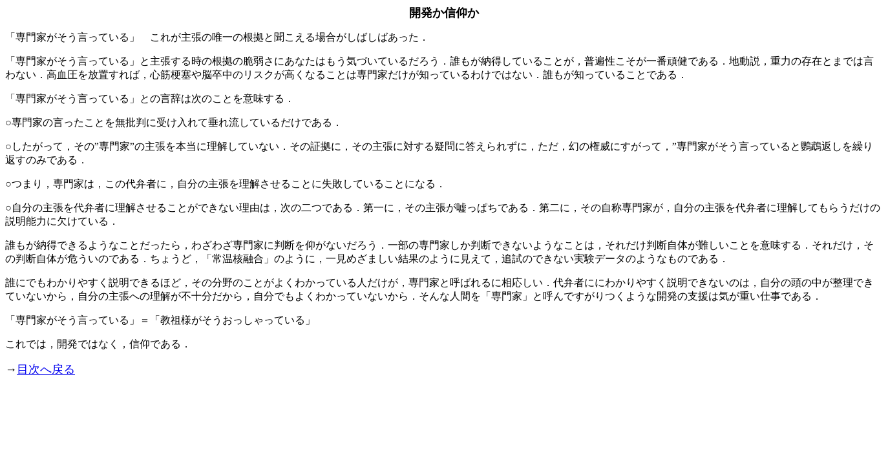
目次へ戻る (46, 369)
